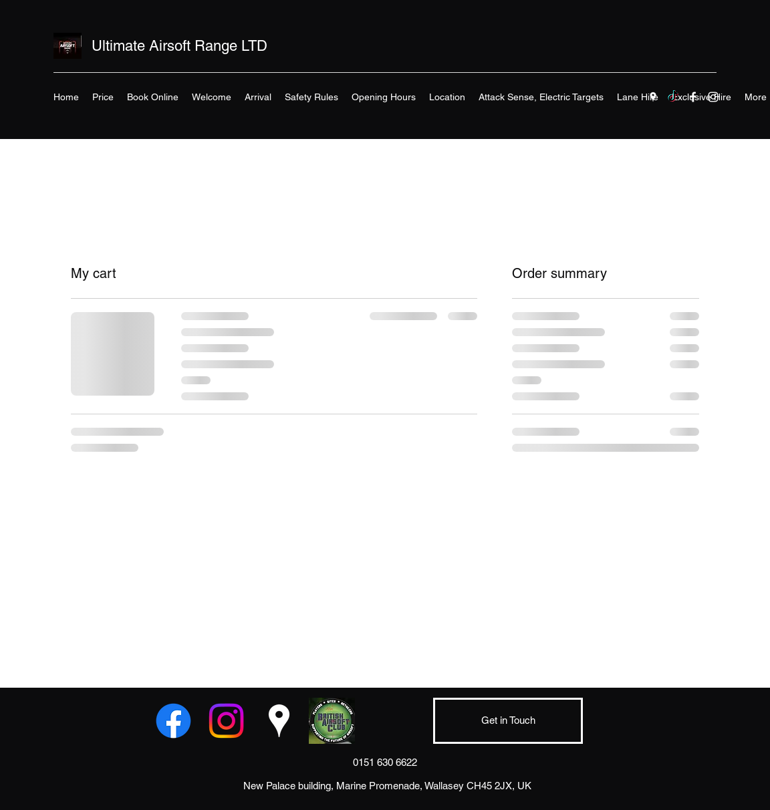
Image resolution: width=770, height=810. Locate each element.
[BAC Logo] (332, 721)
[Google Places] (653, 97)
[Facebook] (693, 97)
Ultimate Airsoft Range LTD (179, 45)
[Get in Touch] (508, 721)
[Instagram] (713, 97)
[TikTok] (673, 97)
